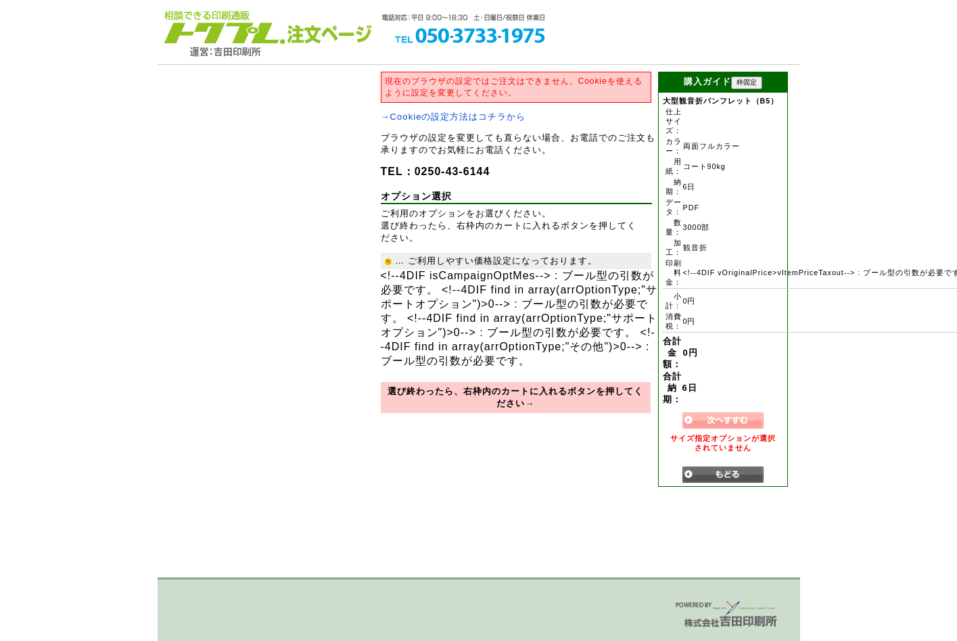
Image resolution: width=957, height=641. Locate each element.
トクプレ (222, 27)
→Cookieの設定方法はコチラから (453, 117)
